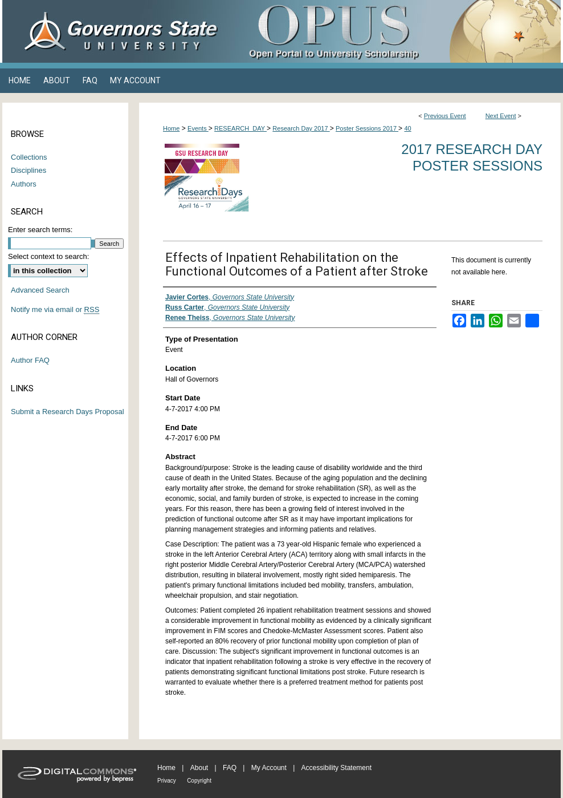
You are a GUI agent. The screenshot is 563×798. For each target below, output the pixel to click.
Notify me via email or (55, 309)
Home (171, 128)
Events (198, 128)
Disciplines (28, 170)
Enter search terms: (40, 229)
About (199, 768)
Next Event (501, 115)
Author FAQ (30, 360)
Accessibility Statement (336, 768)
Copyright (199, 780)
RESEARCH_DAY (240, 128)
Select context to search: (48, 256)
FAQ (229, 768)
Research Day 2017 (300, 128)
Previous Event (445, 115)
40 (407, 128)
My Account (269, 768)
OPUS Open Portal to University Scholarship (395, 31)
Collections (29, 157)
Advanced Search (40, 290)
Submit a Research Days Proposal (67, 411)
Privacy (166, 780)
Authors (23, 184)
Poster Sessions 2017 (367, 128)
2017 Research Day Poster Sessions (471, 157)
